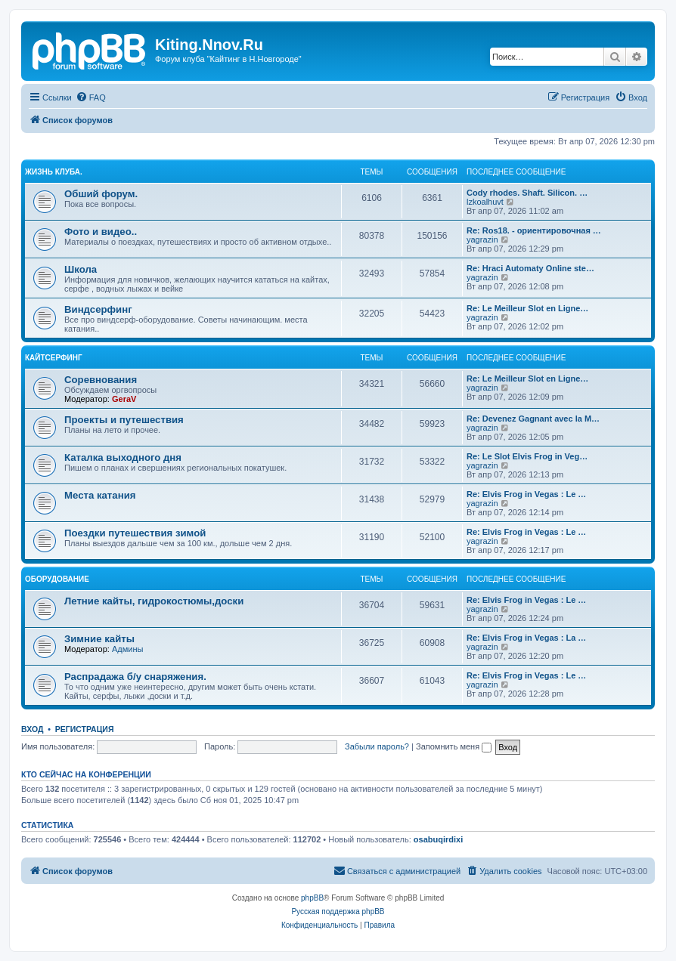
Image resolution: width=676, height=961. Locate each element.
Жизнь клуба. (53, 172)
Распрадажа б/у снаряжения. (135, 676)
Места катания (99, 495)
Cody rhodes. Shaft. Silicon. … (527, 192)
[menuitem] (91, 97)
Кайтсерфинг (53, 358)
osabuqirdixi (438, 839)
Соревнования (100, 379)
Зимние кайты (99, 638)
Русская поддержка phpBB (337, 911)
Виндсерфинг (98, 309)
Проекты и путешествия (124, 419)
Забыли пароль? (377, 746)
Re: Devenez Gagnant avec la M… (533, 418)
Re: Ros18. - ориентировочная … (534, 230)
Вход (32, 729)
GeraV (124, 398)
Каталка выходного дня (122, 457)
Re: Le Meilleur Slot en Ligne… (527, 308)
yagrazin (482, 239)
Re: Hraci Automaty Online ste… (530, 268)
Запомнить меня (453, 746)
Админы (127, 649)
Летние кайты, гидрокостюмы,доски (153, 601)
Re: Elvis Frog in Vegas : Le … (526, 494)
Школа (80, 269)
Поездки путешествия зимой (135, 533)
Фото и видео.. (100, 231)
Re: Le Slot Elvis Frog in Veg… (527, 456)
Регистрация (84, 729)
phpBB (312, 898)
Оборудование (57, 579)
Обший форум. (101, 193)
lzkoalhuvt (485, 201)
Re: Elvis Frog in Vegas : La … (526, 637)
